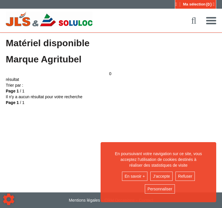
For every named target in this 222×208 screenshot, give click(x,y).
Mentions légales (84, 200)
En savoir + (135, 176)
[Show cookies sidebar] (8, 199)
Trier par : (14, 85)
